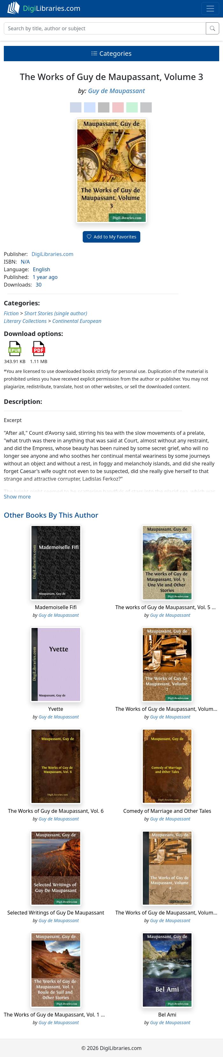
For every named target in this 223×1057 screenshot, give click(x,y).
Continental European (76, 320)
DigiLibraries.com (52, 254)
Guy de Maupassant (116, 90)
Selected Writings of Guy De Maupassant (55, 912)
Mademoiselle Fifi (56, 607)
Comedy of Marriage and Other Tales (167, 810)
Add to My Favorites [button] (111, 237)
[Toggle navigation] (210, 8)
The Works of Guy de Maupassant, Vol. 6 (56, 810)
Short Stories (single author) (55, 313)
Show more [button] (17, 496)
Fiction (11, 313)
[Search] (105, 28)
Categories (111, 53)
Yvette (55, 708)
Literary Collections (25, 320)
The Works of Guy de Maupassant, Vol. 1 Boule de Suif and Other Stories (90, 1014)
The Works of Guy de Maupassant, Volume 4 (167, 912)
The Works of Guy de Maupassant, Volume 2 (167, 708)
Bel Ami (167, 1014)
